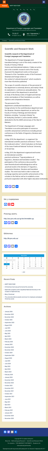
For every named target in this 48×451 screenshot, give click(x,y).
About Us (7, 441)
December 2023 (9, 380)
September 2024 (9, 355)
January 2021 (9, 413)
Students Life (36, 443)
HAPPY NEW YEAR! (15, 5)
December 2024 (9, 347)
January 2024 (9, 377)
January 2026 (9, 311)
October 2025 (8, 320)
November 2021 (9, 391)
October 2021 (8, 393)
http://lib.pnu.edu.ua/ (11, 238)
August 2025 (8, 325)
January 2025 (9, 344)
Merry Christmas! (9, 294)
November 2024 (9, 350)
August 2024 (8, 358)
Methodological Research (18, 441)
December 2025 (9, 314)
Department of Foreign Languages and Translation (24, 28)
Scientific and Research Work (35, 441)
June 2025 (8, 330)
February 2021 (9, 410)
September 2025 (9, 322)
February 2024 (9, 374)
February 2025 (9, 341)
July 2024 (7, 361)
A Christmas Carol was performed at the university (19, 287)
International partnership (24, 445)
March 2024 (8, 372)
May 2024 (7, 366)
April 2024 (7, 369)
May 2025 (7, 333)
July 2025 (7, 328)
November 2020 (9, 418)
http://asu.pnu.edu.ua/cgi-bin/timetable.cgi (19, 219)
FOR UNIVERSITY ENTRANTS (24, 443)
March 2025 (8, 339)
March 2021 (8, 407)
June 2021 (8, 399)
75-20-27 (15, 33)
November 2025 (9, 317)
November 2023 (9, 383)
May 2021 (7, 402)
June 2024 (8, 363)
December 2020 (9, 415)
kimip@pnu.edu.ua (16, 35)
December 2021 (9, 388)
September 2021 (9, 396)
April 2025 (7, 336)
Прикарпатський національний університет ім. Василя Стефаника (22, 448)
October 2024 (8, 352)
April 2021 (7, 404)
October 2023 (8, 385)
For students (11, 443)
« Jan (23, 272)
